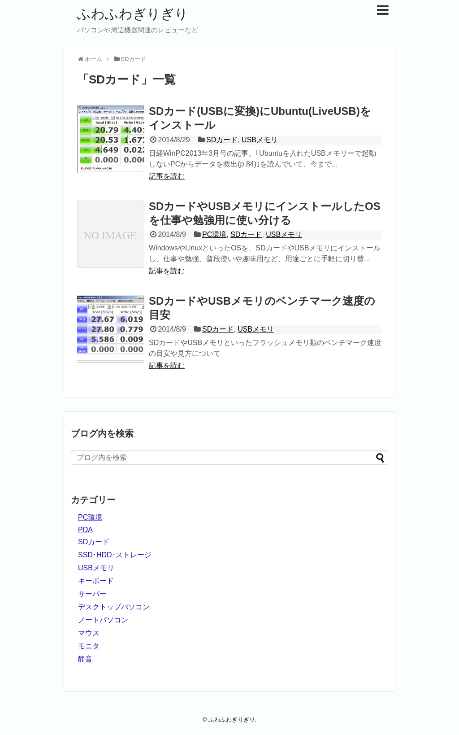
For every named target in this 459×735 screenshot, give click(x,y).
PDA (85, 530)
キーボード (96, 581)
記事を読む (167, 176)
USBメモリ (260, 140)
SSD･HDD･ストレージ (115, 555)
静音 (85, 659)
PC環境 (214, 234)
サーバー (92, 594)
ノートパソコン (103, 620)
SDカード (222, 140)
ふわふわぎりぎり (132, 13)
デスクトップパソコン (114, 607)
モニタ (89, 646)
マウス (89, 633)
